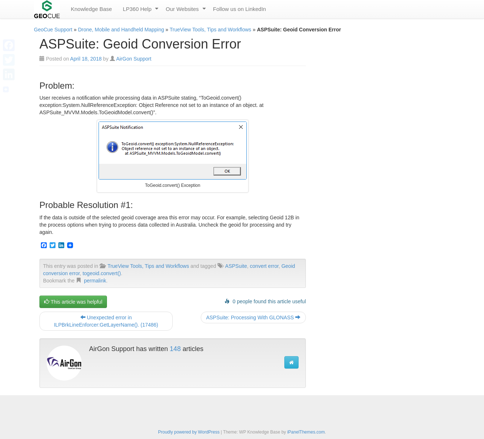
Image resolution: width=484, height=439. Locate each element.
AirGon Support (133, 59)
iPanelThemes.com (306, 432)
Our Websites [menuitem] (182, 9)
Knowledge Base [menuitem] (91, 9)
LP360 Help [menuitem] (137, 9)
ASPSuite (236, 266)
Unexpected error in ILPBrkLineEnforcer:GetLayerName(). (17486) (106, 321)
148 (175, 349)
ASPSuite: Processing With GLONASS (253, 317)
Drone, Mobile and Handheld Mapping (121, 29)
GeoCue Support (53, 29)
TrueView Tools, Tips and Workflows (210, 29)
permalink (95, 281)
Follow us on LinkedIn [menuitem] (239, 9)
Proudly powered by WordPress (189, 432)
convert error (264, 266)
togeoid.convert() (101, 273)
